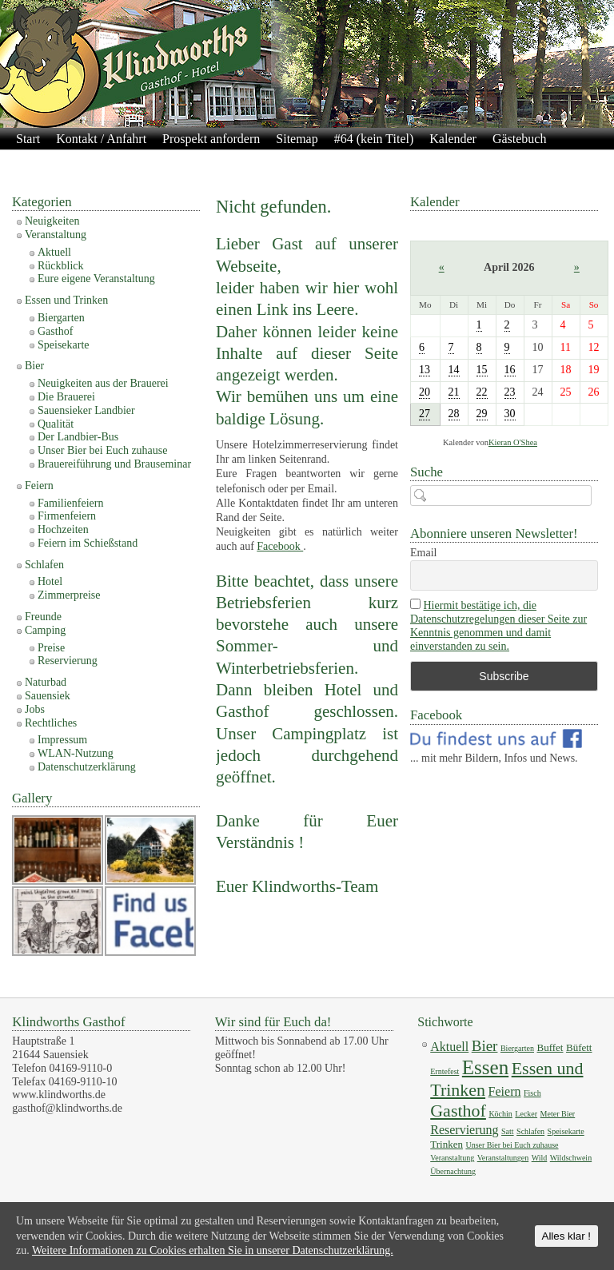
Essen (485, 1067)
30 (510, 414)
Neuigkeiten (52, 221)
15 (482, 370)
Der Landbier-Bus (78, 437)
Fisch (532, 1093)
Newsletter (43, 159)
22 (482, 392)
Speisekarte (64, 345)
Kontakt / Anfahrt (101, 138)
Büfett (579, 1047)
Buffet (549, 1047)
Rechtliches (51, 723)
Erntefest (444, 1071)
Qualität (56, 424)
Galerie (106, 159)
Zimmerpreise (69, 595)
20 (424, 392)
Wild (540, 1157)
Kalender (452, 138)
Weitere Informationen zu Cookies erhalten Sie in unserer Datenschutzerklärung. (212, 1250)
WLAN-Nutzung (76, 753)
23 (510, 392)
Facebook (280, 546)
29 (482, 414)
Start (28, 138)
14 (454, 370)
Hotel (50, 581)
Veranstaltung (55, 235)
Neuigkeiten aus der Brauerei (103, 383)
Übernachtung (453, 1171)
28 (454, 414)
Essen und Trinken (66, 300)
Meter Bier (558, 1113)
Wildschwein (571, 1157)
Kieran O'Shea (512, 442)
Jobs (35, 709)
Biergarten (61, 318)
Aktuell (54, 252)
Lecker (526, 1113)
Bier (34, 366)
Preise (51, 648)
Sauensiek (47, 696)
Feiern (39, 486)
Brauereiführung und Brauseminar (114, 464)
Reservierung (68, 661)
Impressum (297, 159)
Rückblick (61, 266)
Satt (507, 1131)
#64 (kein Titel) (374, 138)
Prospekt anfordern (211, 138)
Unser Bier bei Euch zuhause (103, 450)
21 (454, 392)
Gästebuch (519, 138)
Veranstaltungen (502, 1157)
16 (510, 370)
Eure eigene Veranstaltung (96, 279)
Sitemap (296, 138)
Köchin (500, 1113)
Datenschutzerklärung (197, 159)
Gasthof (55, 331)
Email (423, 553)
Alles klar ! (566, 1236)
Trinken (446, 1144)
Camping (45, 630)
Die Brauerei (66, 397)
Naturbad (45, 682)
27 (424, 414)
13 (424, 370)
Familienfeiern (70, 503)
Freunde (43, 617)
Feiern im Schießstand (88, 543)
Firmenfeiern (67, 516)
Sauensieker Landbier (86, 410)
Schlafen (44, 565)
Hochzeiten (63, 529)
